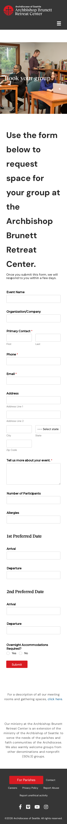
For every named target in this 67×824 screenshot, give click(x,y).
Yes (14, 653)
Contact (50, 780)
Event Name (15, 292)
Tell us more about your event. (29, 460)
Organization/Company (23, 311)
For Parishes (26, 780)
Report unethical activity (34, 795)
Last (37, 344)
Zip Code (11, 450)
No (26, 653)
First (8, 344)
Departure (14, 568)
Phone (12, 354)
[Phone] (33, 361)
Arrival (11, 549)
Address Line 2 (15, 421)
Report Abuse (51, 787)
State (38, 435)
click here (55, 699)
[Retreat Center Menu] (58, 23)
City (8, 435)
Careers (12, 787)
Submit (17, 665)
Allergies (13, 513)
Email (11, 374)
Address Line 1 (14, 406)
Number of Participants (24, 493)
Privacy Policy (30, 787)
